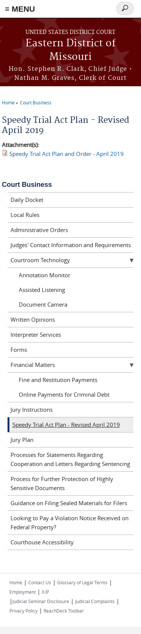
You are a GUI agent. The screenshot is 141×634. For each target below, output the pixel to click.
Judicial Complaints (95, 601)
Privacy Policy (23, 611)
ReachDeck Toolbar (64, 611)
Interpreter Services (36, 334)
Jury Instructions (32, 409)
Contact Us (39, 582)
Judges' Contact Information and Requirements (71, 245)
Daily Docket (27, 199)
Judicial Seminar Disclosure (40, 601)
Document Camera (43, 304)
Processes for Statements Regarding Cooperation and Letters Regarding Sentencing (70, 459)
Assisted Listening (42, 289)
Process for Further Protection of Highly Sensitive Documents (62, 483)
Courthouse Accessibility (42, 542)
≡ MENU (20, 9)
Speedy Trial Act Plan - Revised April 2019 (66, 424)
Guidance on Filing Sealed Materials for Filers (69, 503)
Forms (19, 349)
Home (8, 102)
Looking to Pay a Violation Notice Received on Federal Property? (70, 522)
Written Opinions (33, 319)
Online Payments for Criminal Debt (64, 394)
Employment (22, 592)
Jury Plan (22, 439)
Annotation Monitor (44, 275)
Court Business (36, 102)
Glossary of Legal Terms (82, 582)
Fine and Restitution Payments (58, 379)
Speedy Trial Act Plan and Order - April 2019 (66, 153)
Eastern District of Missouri (71, 50)
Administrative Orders (39, 230)
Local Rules (25, 214)
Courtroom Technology (40, 260)
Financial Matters (33, 364)
